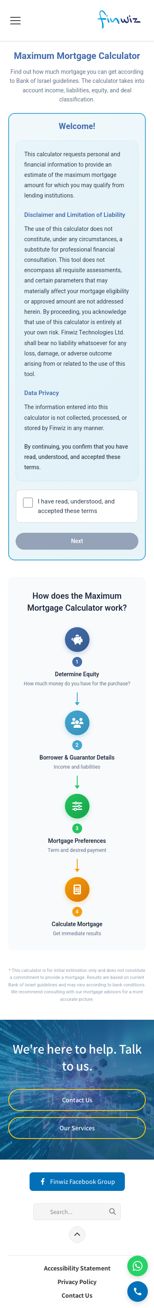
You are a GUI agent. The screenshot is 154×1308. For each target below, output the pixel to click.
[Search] (77, 1211)
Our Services (77, 1128)
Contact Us (77, 1100)
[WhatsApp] (137, 1266)
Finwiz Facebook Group (77, 1181)
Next (77, 541)
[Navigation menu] (15, 20)
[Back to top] (77, 1234)
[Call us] (137, 1291)
